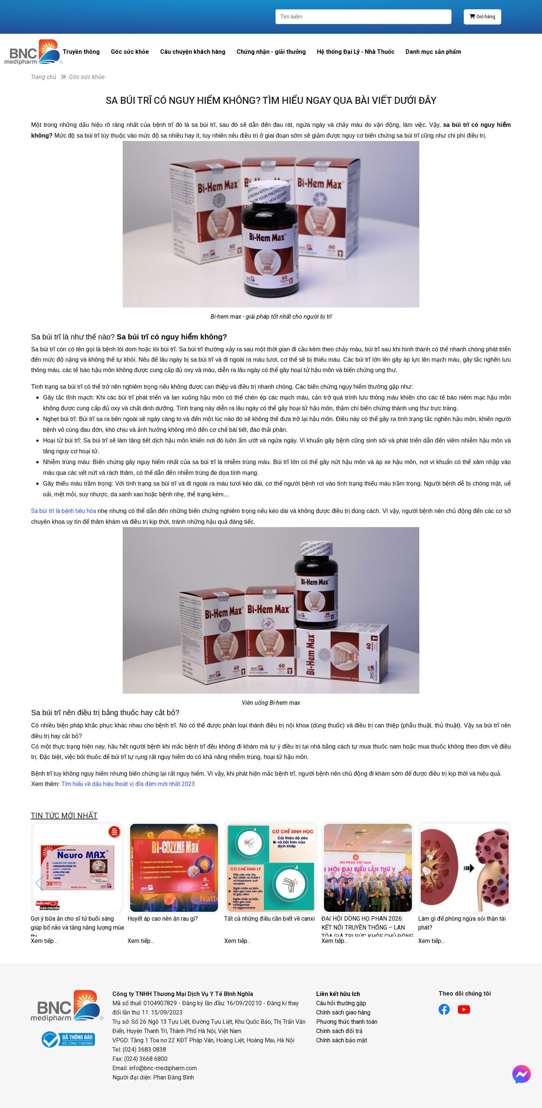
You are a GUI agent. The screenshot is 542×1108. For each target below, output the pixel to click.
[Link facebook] (448, 1007)
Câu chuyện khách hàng (192, 51)
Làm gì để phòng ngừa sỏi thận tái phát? (462, 923)
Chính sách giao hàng (343, 1012)
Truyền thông (81, 51)
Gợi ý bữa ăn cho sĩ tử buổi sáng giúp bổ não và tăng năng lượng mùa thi (77, 926)
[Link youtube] (467, 1007)
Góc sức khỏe (130, 51)
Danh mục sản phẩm (433, 51)
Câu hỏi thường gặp (341, 1003)
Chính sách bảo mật (341, 1040)
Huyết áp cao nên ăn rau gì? (163, 918)
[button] (503, 883)
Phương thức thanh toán (346, 1021)
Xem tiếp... (44, 940)
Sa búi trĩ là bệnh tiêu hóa (63, 510)
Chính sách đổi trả (339, 1031)
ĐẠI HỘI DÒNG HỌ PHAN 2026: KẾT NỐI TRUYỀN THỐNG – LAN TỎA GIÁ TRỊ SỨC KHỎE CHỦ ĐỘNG (367, 926)
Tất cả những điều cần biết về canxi (269, 918)
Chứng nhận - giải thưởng (271, 51)
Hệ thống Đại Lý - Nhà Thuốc (355, 51)
